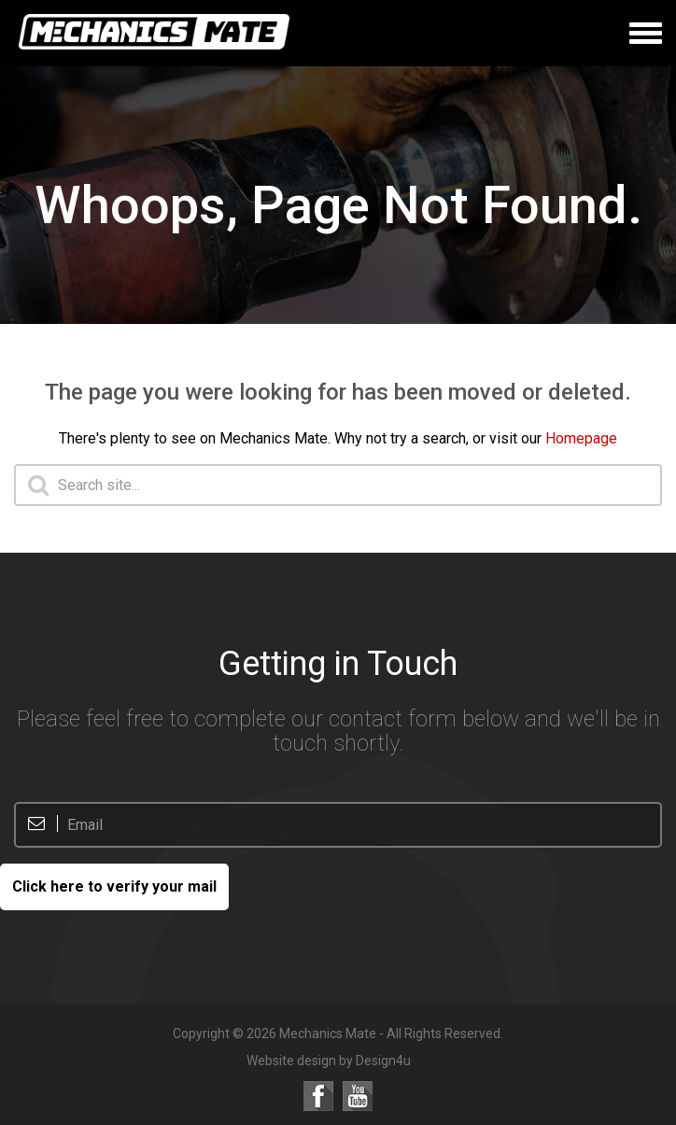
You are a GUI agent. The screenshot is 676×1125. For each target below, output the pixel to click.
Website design (291, 1060)
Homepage (581, 438)
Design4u (383, 1060)
